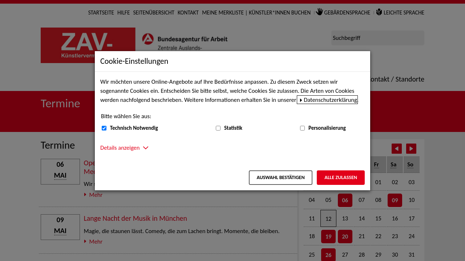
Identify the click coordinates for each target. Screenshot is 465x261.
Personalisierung (327, 128)
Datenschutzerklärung (330, 99)
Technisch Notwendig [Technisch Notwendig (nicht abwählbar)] (134, 128)
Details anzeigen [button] (120, 147)
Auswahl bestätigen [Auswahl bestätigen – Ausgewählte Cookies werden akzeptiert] (280, 177)
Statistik (233, 128)
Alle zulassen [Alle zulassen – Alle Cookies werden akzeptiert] (340, 177)
